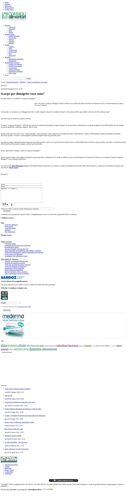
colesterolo (12, 27)
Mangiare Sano (9, 34)
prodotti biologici (14, 36)
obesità (11, 32)
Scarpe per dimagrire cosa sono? (37, 82)
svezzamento (13, 68)
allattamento (12, 61)
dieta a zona (12, 73)
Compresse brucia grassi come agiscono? (17, 248)
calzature (7, 233)
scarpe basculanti (10, 231)
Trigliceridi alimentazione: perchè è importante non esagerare (24, 255)
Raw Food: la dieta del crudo (14, 432)
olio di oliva (12, 38)
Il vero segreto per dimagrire (14, 257)
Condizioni (8, 476)
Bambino (7, 57)
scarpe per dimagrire (11, 227)
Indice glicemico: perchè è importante (17, 452)
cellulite (21, 348)
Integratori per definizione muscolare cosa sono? (20, 405)
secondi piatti (13, 50)
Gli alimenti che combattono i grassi (16, 259)
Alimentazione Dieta (11, 468)
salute (93, 348)
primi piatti (12, 55)
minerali (5, 352)
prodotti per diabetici (15, 64)
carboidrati (61, 348)
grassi (119, 348)
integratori (12, 29)
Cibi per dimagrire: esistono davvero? (16, 252)
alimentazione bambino (16, 59)
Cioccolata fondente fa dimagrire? (15, 269)
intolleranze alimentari (16, 71)
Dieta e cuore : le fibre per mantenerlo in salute (19, 425)
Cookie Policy (9, 9)
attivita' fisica (100, 349)
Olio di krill (8, 398)
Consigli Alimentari (12, 82)
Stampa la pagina (7, 238)
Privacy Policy (9, 8)
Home (7, 2)
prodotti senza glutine (15, 66)
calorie (11, 352)
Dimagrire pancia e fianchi (13, 438)
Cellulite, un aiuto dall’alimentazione (16, 264)
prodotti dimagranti (50, 348)
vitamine (11, 41)
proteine (12, 348)
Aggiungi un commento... (24, 197)
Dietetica (7, 25)
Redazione (8, 6)
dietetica (81, 348)
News (6, 75)
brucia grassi (13, 167)
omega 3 (11, 39)
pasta (10, 48)
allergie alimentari (14, 70)
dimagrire (35, 351)
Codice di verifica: (6, 212)
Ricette (7, 45)
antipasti (11, 47)
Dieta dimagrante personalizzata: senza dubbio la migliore (23, 253)
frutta (107, 348)
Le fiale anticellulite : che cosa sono (16, 445)
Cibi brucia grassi (10, 246)
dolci (10, 54)
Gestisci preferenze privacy (63, 483)
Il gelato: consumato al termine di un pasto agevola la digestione (25, 418)
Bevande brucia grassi (12, 250)
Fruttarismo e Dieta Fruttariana (14, 271)
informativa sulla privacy (24, 309)
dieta (10, 31)
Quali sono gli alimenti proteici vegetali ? (18, 267)
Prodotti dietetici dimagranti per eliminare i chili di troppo (23, 412)
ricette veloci (13, 52)
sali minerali (112, 348)
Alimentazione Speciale (12, 62)
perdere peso (21, 351)
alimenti (11, 43)
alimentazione (49, 351)
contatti (7, 469)
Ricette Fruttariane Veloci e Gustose (16, 275)
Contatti (7, 4)
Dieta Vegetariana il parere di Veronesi (17, 276)
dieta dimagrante (17, 166)
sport (42, 348)
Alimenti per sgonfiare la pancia (15, 266)
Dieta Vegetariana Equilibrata (14, 273)
